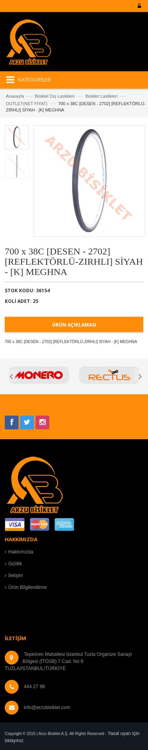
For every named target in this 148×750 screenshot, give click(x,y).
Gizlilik (15, 563)
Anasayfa (15, 96)
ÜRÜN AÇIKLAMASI (74, 324)
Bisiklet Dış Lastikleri (55, 96)
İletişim (15, 575)
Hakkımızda (20, 552)
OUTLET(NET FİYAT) (26, 103)
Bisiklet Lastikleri (101, 96)
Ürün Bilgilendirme (27, 587)
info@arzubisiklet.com (47, 707)
